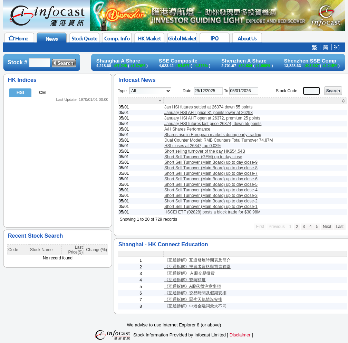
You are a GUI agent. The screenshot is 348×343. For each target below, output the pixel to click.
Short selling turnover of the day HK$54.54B (204, 151)
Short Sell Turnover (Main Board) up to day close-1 (211, 206)
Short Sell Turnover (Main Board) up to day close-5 (211, 184)
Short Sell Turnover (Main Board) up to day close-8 (211, 167)
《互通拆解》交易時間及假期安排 (195, 292)
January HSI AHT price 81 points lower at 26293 (208, 112)
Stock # (17, 62)
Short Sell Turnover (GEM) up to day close (203, 156)
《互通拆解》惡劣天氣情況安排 (193, 299)
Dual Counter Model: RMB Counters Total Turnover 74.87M (218, 140)
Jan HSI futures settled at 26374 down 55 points (208, 107)
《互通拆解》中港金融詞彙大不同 (195, 306)
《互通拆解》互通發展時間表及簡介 (197, 260)
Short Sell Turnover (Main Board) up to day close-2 (211, 201)
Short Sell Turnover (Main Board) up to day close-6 (211, 179)
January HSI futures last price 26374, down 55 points (213, 123)
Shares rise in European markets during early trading (212, 134)
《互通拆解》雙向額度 (185, 279)
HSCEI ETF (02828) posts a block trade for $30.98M (212, 212)
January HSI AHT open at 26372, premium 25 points (212, 118)
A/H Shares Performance (187, 129)
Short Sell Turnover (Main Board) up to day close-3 (211, 195)
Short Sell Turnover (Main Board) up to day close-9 (211, 162)
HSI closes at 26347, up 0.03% (192, 145)
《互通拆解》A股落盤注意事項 (192, 286)
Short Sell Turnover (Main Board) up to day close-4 (211, 190)
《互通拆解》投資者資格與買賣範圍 (197, 266)
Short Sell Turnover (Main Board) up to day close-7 (211, 173)
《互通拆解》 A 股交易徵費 (189, 273)
